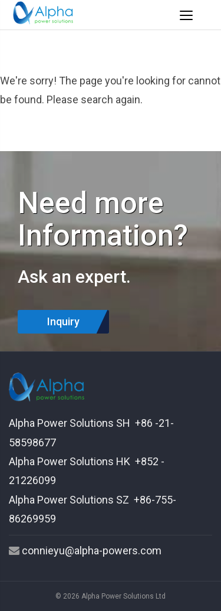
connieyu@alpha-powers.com (91, 550)
